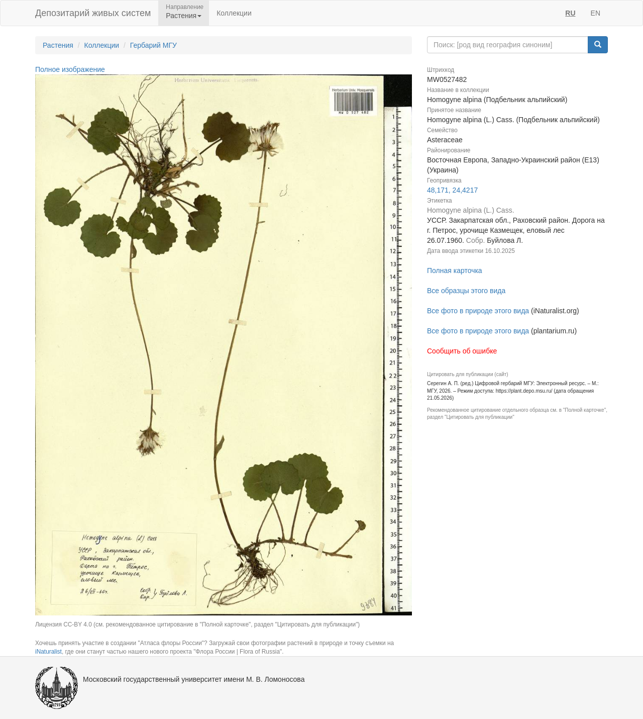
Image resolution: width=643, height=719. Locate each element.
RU (570, 13)
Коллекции (234, 13)
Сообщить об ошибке (462, 351)
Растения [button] (183, 16)
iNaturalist (48, 651)
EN (595, 13)
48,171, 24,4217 (452, 190)
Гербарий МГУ (153, 45)
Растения (58, 45)
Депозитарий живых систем (93, 13)
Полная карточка (454, 270)
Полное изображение (70, 69)
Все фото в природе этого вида (478, 311)
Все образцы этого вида (466, 291)
